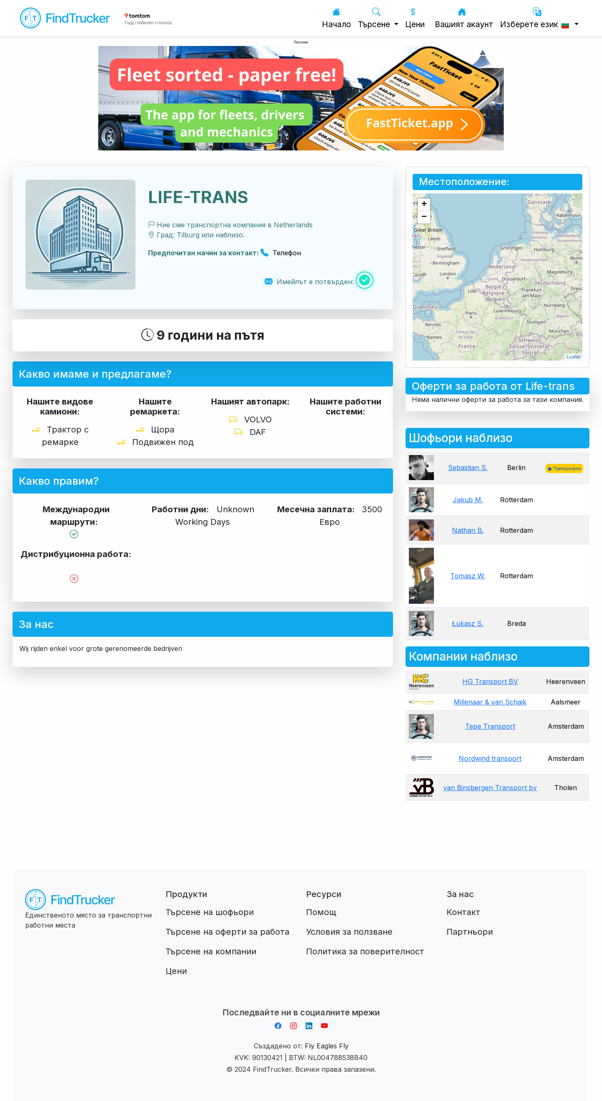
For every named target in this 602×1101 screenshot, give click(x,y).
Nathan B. (468, 530)
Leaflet (573, 356)
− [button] (424, 217)
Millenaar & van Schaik (490, 702)
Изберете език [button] (536, 18)
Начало (336, 18)
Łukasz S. (467, 623)
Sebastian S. (467, 467)
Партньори (469, 932)
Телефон (280, 253)
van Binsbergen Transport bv (490, 787)
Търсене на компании (211, 951)
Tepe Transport (490, 726)
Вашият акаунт (464, 18)
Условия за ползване (349, 932)
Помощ (321, 912)
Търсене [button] (375, 18)
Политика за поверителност (365, 951)
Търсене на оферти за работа (227, 932)
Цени (415, 18)
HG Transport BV (490, 681)
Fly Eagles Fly (327, 1046)
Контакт (463, 912)
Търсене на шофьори (210, 912)
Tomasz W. (467, 576)
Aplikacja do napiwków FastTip (301, 1002)
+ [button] (424, 204)
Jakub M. (468, 500)
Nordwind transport (490, 758)
